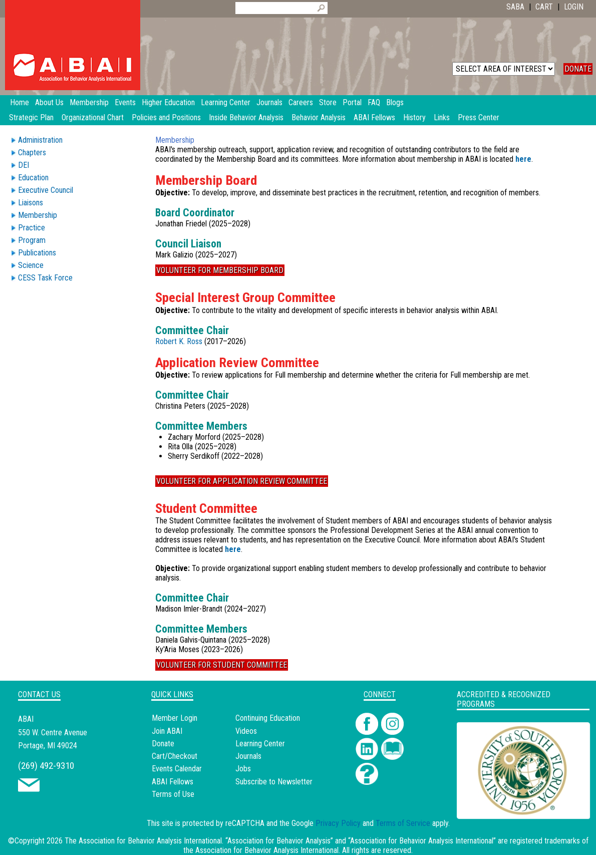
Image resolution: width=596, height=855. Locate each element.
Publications (37, 252)
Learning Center (260, 743)
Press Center (478, 117)
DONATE (577, 69)
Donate (163, 743)
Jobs (243, 768)
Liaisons (30, 202)
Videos (246, 731)
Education (33, 177)
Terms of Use (173, 794)
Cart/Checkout (174, 756)
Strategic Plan (31, 117)
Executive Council (45, 190)
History (414, 117)
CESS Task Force (45, 277)
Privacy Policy (338, 823)
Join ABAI (167, 731)
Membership (37, 215)
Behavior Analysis (318, 117)
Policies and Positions (166, 117)
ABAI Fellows (374, 117)
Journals (248, 756)
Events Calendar (177, 768)
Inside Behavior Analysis (246, 117)
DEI (23, 165)
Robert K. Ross (178, 341)
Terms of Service (403, 823)
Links (442, 117)
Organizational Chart (93, 117)
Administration (40, 140)
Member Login (174, 718)
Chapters (32, 152)
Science (31, 265)
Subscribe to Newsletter (274, 781)
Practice (31, 227)
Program (32, 240)
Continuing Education (267, 718)
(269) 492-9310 (46, 765)
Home (19, 102)
